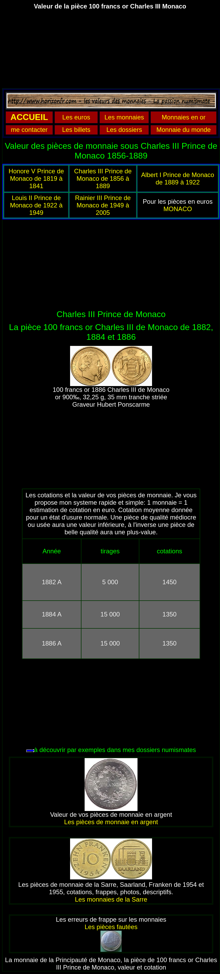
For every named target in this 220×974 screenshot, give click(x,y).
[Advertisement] (110, 51)
